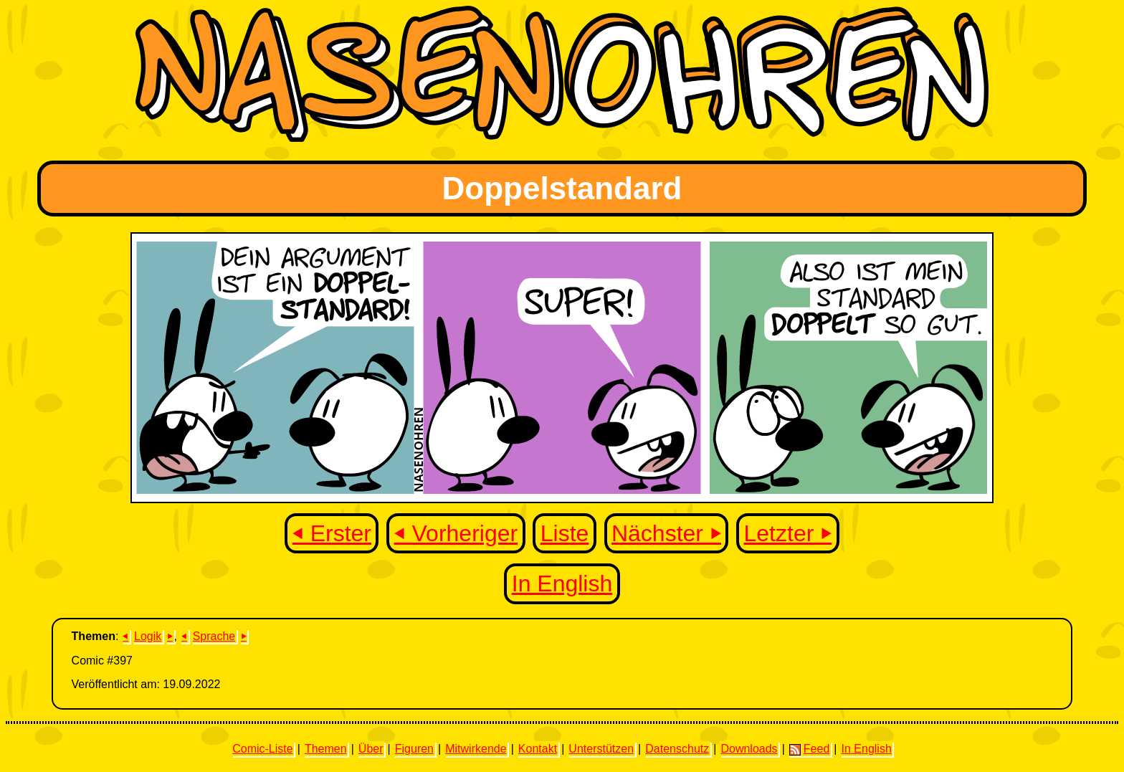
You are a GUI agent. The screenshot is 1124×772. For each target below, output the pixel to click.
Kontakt (537, 749)
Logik (147, 636)
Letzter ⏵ (788, 533)
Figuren (414, 749)
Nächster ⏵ (666, 533)
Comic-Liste (262, 749)
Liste (564, 533)
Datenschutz (677, 749)
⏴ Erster (331, 533)
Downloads (748, 749)
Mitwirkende (475, 749)
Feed (809, 749)
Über (371, 749)
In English (562, 583)
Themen (326, 749)
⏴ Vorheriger (456, 533)
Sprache (214, 636)
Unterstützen (601, 749)
